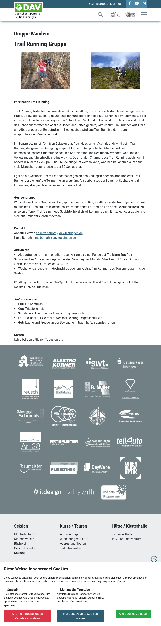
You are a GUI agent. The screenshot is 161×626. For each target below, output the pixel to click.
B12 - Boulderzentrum (127, 539)
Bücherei (20, 543)
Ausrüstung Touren (73, 543)
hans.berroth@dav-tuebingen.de (54, 238)
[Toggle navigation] (144, 15)
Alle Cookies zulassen (133, 614)
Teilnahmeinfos (70, 548)
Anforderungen (70, 534)
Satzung (19, 553)
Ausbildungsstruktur (73, 539)
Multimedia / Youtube (73, 589)
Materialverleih (24, 539)
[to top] (154, 561)
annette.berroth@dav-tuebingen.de (59, 233)
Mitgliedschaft (24, 534)
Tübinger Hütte (122, 534)
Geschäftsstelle (24, 548)
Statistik (11, 589)
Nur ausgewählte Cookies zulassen (80, 616)
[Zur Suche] (101, 15)
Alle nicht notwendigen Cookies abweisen (27, 616)
